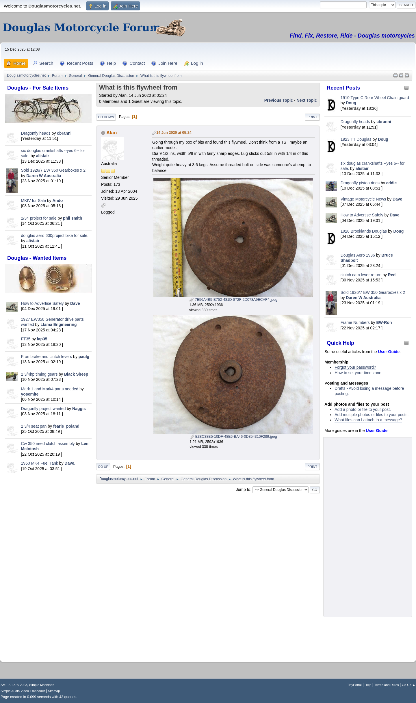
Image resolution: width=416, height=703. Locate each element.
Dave (75, 303)
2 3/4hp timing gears (39, 374)
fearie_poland (66, 426)
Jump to (243, 489)
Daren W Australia (43, 175)
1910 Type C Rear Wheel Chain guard (375, 97)
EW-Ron (384, 322)
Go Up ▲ (408, 685)
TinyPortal (354, 685)
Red (391, 274)
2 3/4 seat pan (34, 426)
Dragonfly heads (36, 133)
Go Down (106, 117)
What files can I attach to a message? (368, 420)
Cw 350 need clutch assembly (48, 443)
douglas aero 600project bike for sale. (54, 235)
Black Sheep (76, 374)
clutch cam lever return (361, 274)
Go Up (103, 466)
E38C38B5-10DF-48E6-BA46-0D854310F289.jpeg (233, 437)
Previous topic (278, 100)
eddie (391, 183)
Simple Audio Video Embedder (23, 691)
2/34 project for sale (39, 218)
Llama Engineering (58, 324)
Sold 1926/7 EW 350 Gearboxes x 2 (53, 170)
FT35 (26, 339)
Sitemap (54, 691)
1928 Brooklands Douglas (364, 231)
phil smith (72, 218)
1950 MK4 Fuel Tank (39, 463)
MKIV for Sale (33, 200)
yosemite (30, 394)
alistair (42, 155)
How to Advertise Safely (42, 303)
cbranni (64, 133)
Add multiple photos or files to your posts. (371, 414)
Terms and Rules (386, 685)
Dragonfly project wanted (43, 408)
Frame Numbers (355, 322)
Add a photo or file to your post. (363, 409)
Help (368, 685)
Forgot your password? (355, 367)
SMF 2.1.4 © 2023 (14, 685)
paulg (84, 356)
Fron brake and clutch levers (46, 356)
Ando (58, 200)
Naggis (79, 408)
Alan (111, 133)
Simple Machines (41, 685)
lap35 (42, 339)
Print (312, 117)
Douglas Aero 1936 (358, 255)
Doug (351, 103)
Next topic (306, 100)
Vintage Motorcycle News (363, 199)
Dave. (69, 463)
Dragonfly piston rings (360, 183)
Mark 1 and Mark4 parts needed (49, 389)
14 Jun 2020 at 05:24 (174, 133)
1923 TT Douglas (356, 139)
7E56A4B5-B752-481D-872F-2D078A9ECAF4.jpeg (233, 300)
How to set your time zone (358, 372)
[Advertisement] (48, 566)
